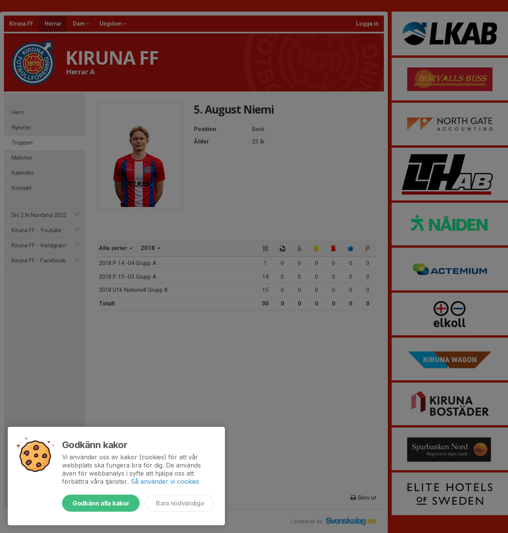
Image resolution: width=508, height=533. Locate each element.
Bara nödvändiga (180, 503)
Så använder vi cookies (165, 481)
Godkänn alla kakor (101, 503)
